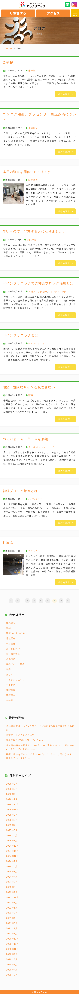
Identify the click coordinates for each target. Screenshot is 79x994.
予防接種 (10, 643)
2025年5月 (12, 830)
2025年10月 (12, 810)
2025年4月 (12, 835)
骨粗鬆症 (10, 638)
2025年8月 (12, 820)
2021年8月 (12, 902)
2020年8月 (12, 959)
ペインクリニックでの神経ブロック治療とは (38, 283)
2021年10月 (12, 897)
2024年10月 (12, 856)
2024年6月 (12, 866)
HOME (9, 48)
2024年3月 (12, 882)
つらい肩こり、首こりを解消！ (27, 439)
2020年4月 (12, 970)
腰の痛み (10, 623)
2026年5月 (12, 784)
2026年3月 (12, 789)
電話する (18, 13)
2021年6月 (12, 908)
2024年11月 (12, 851)
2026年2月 (12, 794)
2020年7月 (12, 964)
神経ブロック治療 (37, 291)
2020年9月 (12, 954)
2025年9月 (12, 815)
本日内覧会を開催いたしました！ (29, 172)
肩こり (31, 447)
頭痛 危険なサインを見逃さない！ (31, 387)
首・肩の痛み (13, 654)
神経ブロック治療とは (20, 491)
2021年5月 (12, 913)
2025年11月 (12, 804)
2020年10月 (12, 949)
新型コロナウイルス (16, 633)
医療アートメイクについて (20, 735)
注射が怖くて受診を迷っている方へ (25, 740)
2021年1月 (12, 933)
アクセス (53, 13)
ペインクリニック (57, 291)
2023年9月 (12, 887)
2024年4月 (12, 877)
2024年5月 (12, 871)
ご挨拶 (8, 62)
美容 (8, 628)
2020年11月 (12, 944)
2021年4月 (12, 918)
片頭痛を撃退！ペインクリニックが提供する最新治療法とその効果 (40, 728)
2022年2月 (12, 892)
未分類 (31, 70)
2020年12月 (12, 939)
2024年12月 (12, 846)
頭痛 (30, 395)
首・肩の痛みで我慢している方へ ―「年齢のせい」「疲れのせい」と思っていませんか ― (40, 747)
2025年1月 (12, 840)
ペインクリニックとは (20, 335)
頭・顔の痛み (13, 649)
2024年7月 (12, 861)
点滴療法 (33, 128)
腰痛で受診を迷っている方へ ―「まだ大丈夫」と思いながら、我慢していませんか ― (40, 756)
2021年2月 (12, 928)
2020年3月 (12, 975)
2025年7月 (12, 825)
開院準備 (33, 180)
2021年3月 (12, 923)
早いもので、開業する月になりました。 (34, 231)
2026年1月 (12, 799)
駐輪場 (8, 543)
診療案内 (10, 695)
